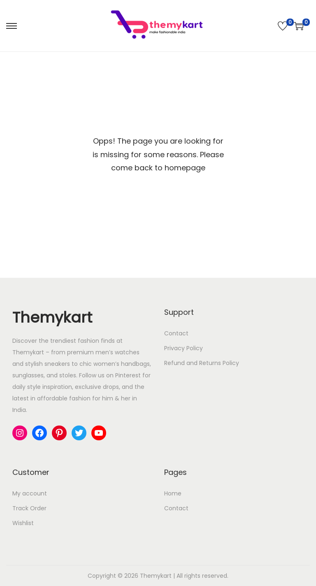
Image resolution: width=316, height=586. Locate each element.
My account (29, 493)
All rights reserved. (202, 576)
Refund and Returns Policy (201, 363)
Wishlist (23, 523)
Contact (176, 333)
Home (172, 493)
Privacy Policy (183, 348)
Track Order (29, 508)
